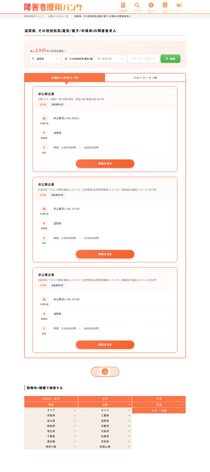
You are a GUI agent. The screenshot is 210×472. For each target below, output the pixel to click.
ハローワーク (145, 77)
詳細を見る (105, 163)
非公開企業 (47, 94)
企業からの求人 (64, 77)
